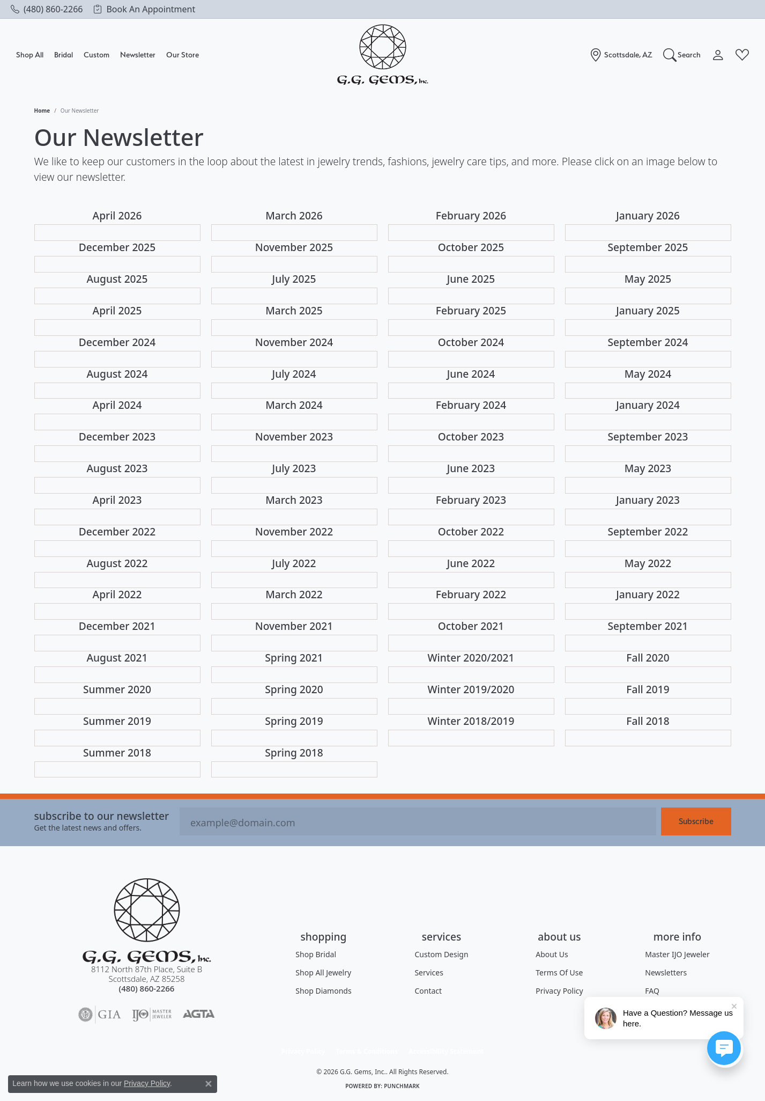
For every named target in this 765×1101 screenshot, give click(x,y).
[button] (682, 55)
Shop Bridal (315, 954)
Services (428, 972)
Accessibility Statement (446, 1051)
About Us (552, 954)
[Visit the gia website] (99, 1014)
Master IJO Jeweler (677, 954)
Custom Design (441, 954)
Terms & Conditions (367, 1051)
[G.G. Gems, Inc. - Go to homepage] (147, 921)
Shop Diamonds (323, 991)
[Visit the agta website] (198, 1014)
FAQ (652, 991)
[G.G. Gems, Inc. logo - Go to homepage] (382, 55)
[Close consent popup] (208, 1084)
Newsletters (666, 972)
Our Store (182, 54)
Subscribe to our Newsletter (101, 816)
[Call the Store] (147, 988)
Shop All (29, 54)
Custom (96, 54)
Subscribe (696, 821)
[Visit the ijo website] (152, 1014)
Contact (428, 991)
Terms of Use (559, 972)
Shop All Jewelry (323, 972)
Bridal (63, 54)
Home (42, 110)
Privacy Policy (559, 991)
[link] (47, 9)
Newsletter (137, 54)
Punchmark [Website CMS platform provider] (402, 1086)
